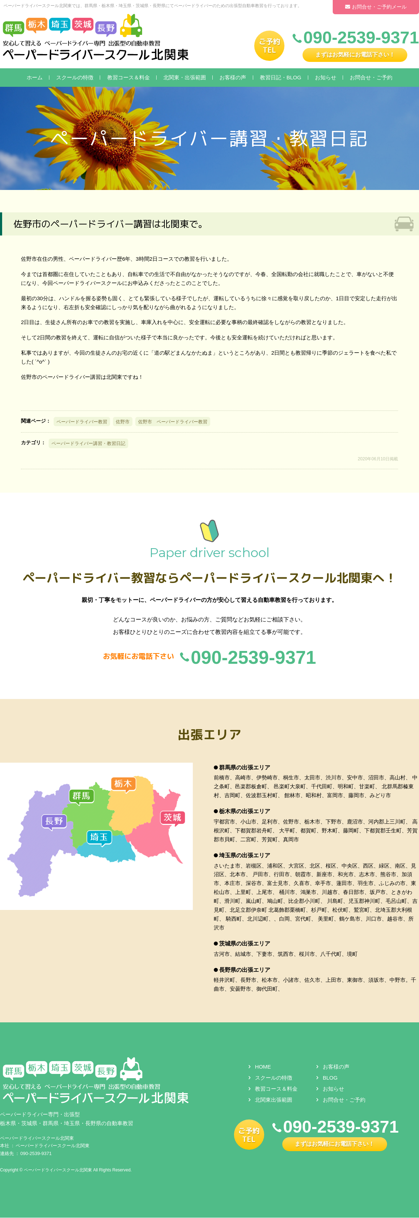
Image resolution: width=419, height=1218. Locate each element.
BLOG (330, 1078)
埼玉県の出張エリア (244, 856)
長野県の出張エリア (244, 970)
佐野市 (123, 421)
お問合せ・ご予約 (371, 77)
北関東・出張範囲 (184, 77)
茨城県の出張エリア (244, 944)
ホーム (35, 77)
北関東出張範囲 (273, 1100)
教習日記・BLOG (280, 77)
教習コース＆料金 (128, 77)
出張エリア (209, 734)
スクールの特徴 (74, 77)
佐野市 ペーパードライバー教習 (172, 421)
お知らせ (325, 77)
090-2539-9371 (35, 1153)
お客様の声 (232, 77)
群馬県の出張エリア (244, 768)
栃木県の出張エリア (244, 812)
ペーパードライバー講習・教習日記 (88, 443)
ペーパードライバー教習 (81, 421)
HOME (263, 1067)
